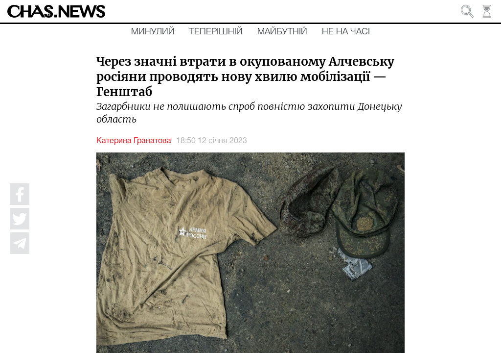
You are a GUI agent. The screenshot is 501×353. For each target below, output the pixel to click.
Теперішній (216, 32)
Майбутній (282, 32)
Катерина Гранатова (133, 141)
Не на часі (346, 32)
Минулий (153, 32)
